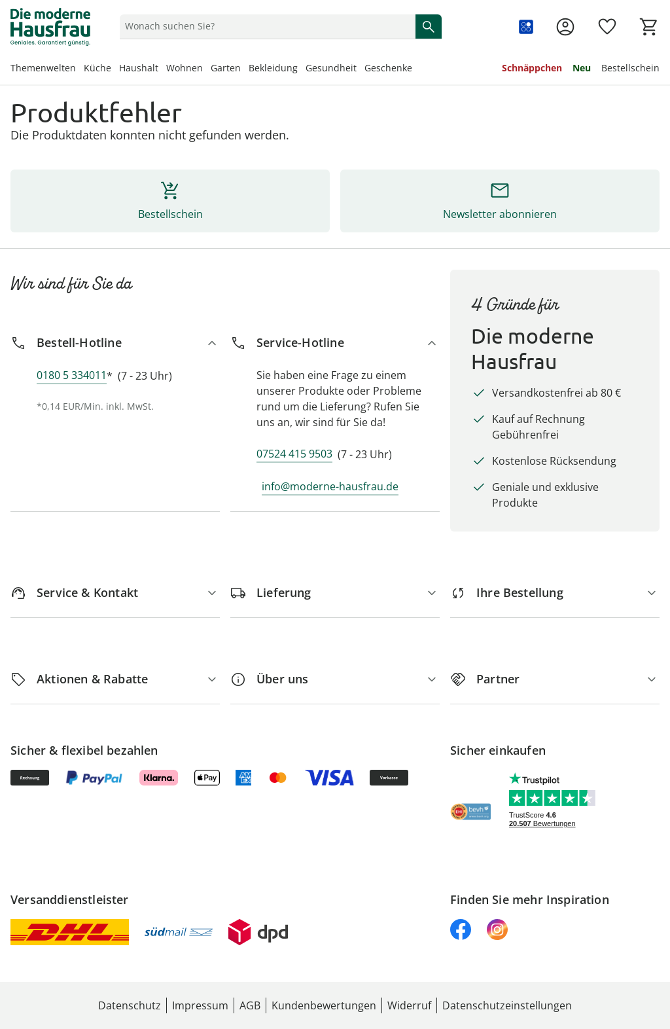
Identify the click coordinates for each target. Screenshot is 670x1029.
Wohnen (184, 68)
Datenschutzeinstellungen (507, 1005)
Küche (97, 68)
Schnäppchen (532, 68)
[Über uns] (335, 679)
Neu (582, 68)
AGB (249, 1005)
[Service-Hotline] (335, 342)
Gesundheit (331, 68)
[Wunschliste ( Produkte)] (607, 26)
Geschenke (388, 68)
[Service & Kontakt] (115, 592)
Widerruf (409, 1005)
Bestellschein (630, 68)
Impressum (200, 1005)
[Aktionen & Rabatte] (115, 679)
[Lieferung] (335, 592)
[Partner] (555, 679)
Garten (226, 68)
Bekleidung (273, 68)
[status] (265, 26)
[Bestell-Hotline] (115, 342)
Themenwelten (43, 68)
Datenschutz (129, 1005)
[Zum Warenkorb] (649, 26)
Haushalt (138, 68)
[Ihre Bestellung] (555, 592)
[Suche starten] (428, 26)
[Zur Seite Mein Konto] (565, 26)
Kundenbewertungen (324, 1005)
